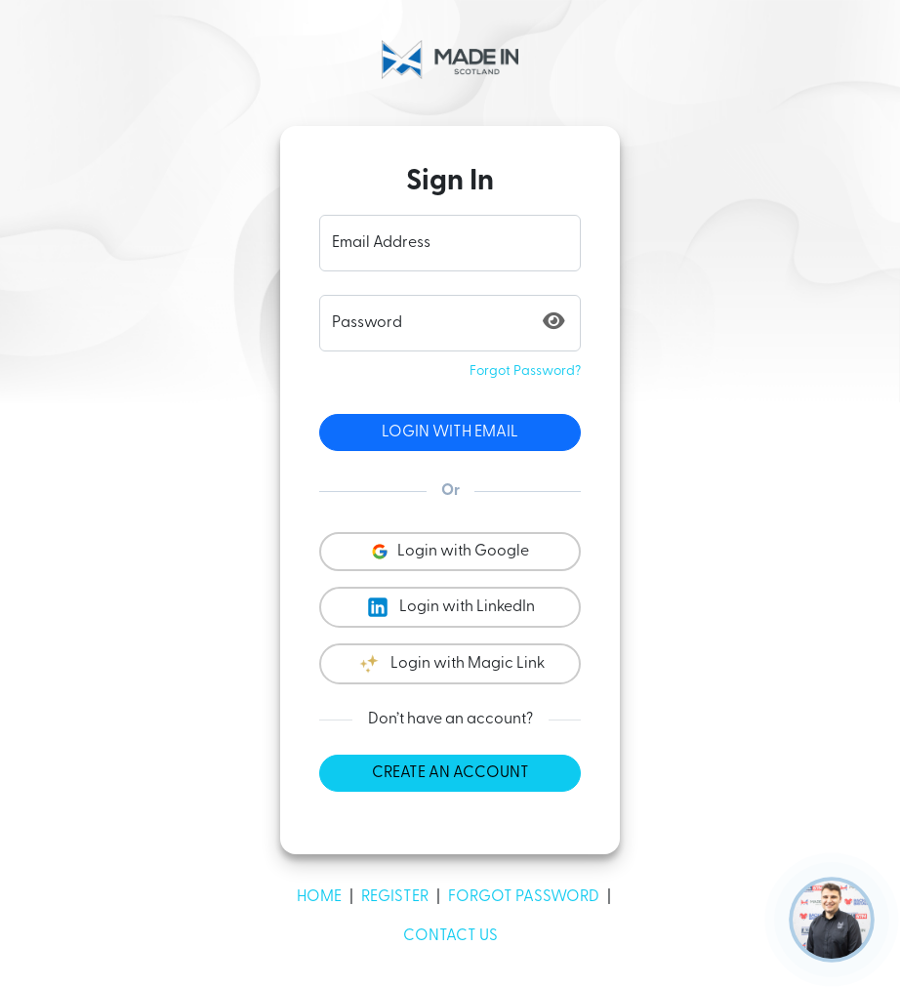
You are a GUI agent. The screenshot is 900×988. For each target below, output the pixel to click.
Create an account (450, 773)
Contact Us (450, 936)
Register (395, 897)
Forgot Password (523, 897)
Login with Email (450, 432)
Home (319, 897)
